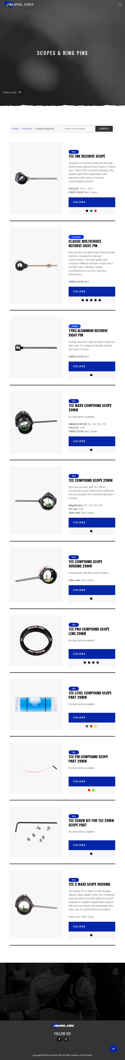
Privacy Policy (86, 1055)
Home (15, 128)
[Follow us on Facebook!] (59, 1039)
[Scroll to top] (113, 1048)
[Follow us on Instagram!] (66, 1039)
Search (104, 128)
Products (27, 128)
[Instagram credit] (19, 92)
